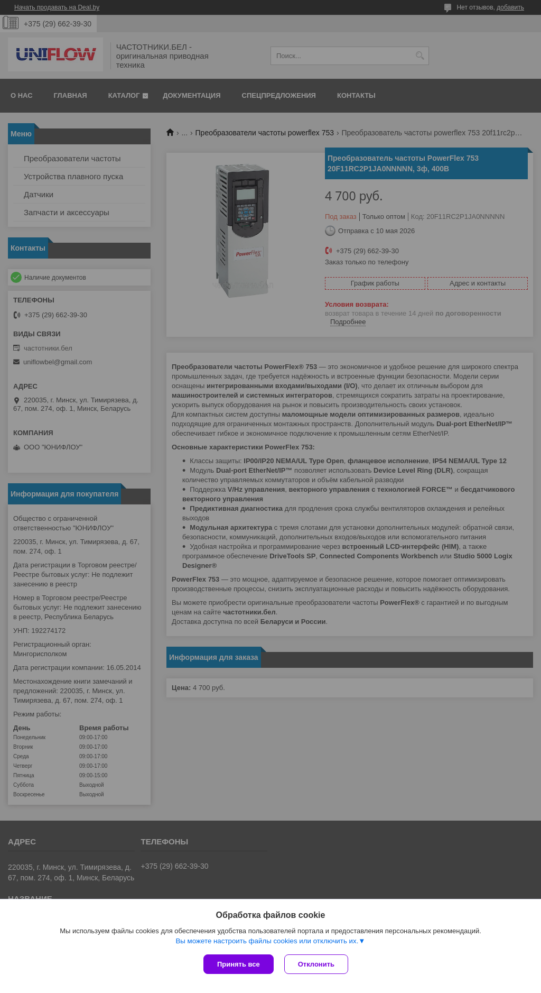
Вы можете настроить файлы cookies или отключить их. (266, 941)
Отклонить (316, 964)
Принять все (238, 964)
